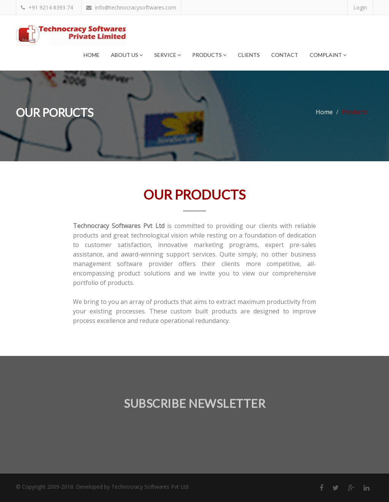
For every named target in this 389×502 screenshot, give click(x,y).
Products (209, 55)
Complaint (328, 55)
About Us (127, 55)
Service (167, 55)
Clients (249, 55)
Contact (284, 55)
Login (360, 7)
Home (92, 55)
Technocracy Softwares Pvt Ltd (149, 486)
